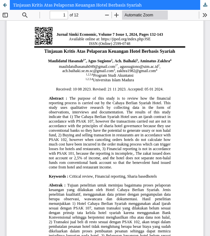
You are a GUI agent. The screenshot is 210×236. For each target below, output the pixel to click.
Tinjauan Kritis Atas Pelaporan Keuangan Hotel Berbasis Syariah (77, 5)
